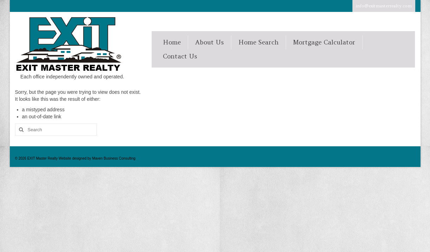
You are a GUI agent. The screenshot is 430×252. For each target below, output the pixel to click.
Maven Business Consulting (113, 158)
